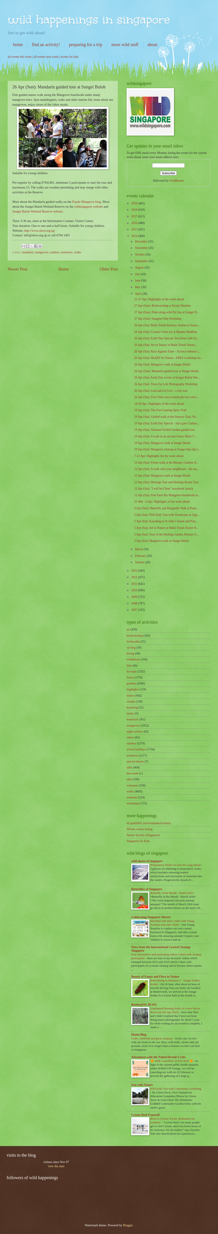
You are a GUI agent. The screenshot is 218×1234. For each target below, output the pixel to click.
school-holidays (136, 749)
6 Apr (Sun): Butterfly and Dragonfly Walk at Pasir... (166, 508)
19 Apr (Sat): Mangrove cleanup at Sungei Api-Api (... (167, 449)
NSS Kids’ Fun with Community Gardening (175, 1088)
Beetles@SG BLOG (144, 1004)
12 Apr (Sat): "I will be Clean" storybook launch (163, 488)
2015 (134, 229)
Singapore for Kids (138, 841)
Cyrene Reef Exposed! (145, 1115)
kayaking (132, 707)
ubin (129, 779)
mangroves (41, 252)
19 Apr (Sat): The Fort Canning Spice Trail (160, 410)
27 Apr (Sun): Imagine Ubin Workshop (157, 318)
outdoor (54, 252)
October (140, 254)
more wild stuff (125, 44)
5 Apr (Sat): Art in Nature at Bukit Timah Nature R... (166, 527)
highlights (133, 689)
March (139, 549)
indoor (131, 695)
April (138, 293)
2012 (134, 577)
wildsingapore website (88, 206)
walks (77, 252)
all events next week (46, 56)
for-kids (131, 671)
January (140, 562)
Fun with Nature (142, 1085)
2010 (134, 590)
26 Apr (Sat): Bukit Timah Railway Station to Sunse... (167, 325)
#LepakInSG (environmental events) (149, 823)
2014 (134, 236)
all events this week (19, 56)
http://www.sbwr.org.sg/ (39, 230)
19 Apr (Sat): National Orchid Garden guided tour (164, 429)
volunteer (132, 785)
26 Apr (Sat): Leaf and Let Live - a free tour (161, 390)
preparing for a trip (85, 44)
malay (130, 713)
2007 (134, 609)
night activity (135, 731)
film (129, 665)
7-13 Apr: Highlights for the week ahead (158, 456)
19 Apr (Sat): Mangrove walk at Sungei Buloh (162, 443)
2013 (134, 570)
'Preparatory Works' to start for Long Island (175, 865)
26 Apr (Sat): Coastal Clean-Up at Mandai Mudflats (165, 332)
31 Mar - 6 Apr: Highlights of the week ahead (162, 501)
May (138, 287)
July (138, 274)
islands (131, 701)
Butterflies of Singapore (146, 889)
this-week (133, 773)
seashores (66, 252)
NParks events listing (139, 829)
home (18, 44)
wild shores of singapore (147, 861)
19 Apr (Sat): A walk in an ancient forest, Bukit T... (165, 436)
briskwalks (133, 641)
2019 (134, 203)
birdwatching (135, 635)
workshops (133, 803)
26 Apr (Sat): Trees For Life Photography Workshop (166, 384)
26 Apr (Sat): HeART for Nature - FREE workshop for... (168, 358)
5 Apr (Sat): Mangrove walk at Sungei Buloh (161, 540)
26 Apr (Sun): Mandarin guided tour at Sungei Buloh (166, 371)
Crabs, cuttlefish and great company (152, 1038)
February (141, 555)
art (128, 629)
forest (130, 677)
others (130, 737)
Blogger (128, 1225)
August (139, 267)
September (142, 261)
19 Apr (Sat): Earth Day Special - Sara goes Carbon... (166, 423)
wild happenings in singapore (89, 19)
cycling (131, 647)
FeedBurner (177, 180)
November (142, 248)
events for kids (69, 56)
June (138, 280)
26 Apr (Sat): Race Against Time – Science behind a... (167, 351)
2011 (134, 583)
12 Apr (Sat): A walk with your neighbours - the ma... (166, 469)
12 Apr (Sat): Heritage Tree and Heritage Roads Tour (166, 482)
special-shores (135, 761)
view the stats (56, 1166)
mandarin (27, 252)
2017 (134, 216)
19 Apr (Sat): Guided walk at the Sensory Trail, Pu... (166, 416)
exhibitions (133, 659)
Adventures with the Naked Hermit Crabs (158, 1057)
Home (63, 269)
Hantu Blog (138, 1034)
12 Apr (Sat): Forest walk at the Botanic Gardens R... (166, 462)
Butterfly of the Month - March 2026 (172, 893)
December (141, 241)
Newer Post (18, 269)
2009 (134, 596)
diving (130, 653)
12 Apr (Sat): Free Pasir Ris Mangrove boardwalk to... (167, 495)
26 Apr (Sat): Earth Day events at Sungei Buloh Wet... (167, 377)
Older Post (109, 269)
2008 (134, 603)
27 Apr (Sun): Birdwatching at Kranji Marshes (162, 305)
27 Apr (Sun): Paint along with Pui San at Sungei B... (166, 312)
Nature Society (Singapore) (143, 835)
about (152, 44)
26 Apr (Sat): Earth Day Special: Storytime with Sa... (166, 338)
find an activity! (46, 44)
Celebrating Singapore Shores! (151, 917)
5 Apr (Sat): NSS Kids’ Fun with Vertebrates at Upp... (166, 514)
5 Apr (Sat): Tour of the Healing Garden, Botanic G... (166, 534)
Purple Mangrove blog (86, 201)
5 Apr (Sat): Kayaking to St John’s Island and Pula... (166, 521)
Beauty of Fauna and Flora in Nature (155, 976)
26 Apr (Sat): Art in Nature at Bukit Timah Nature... (165, 345)
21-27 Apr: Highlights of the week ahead (159, 299)
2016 (134, 223)
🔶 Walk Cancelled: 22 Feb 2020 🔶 (172, 1061)
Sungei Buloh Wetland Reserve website (37, 211)
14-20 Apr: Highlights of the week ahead (159, 403)
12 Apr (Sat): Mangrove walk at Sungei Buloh (162, 475)
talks (129, 767)
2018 (134, 209)
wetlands (132, 797)
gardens (131, 683)
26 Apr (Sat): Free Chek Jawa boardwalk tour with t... (167, 397)
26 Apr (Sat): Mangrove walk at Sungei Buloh (162, 364)
